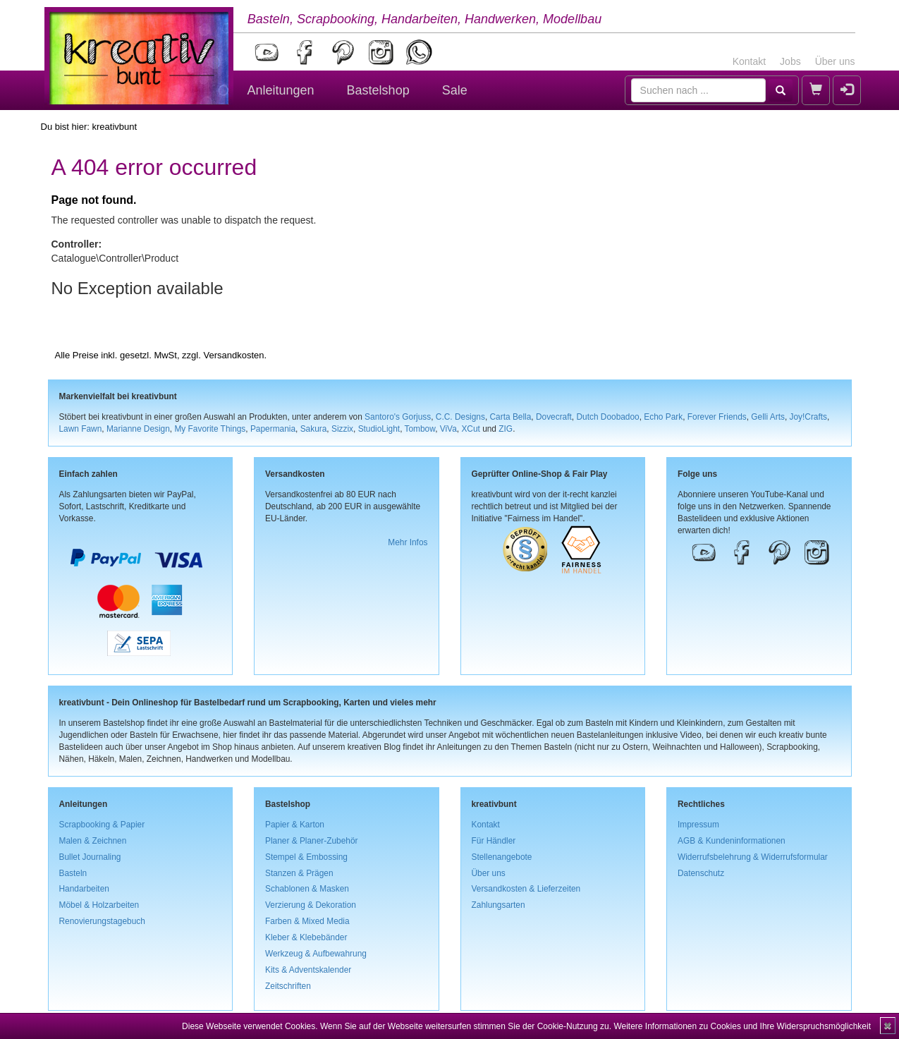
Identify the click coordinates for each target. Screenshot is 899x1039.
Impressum (698, 825)
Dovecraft (554, 417)
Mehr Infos (407, 542)
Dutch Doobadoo (607, 417)
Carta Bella (511, 417)
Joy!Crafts (809, 417)
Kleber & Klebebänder (306, 937)
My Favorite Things (209, 429)
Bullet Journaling (90, 857)
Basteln (73, 873)
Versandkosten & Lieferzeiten (526, 889)
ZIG (506, 429)
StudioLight (379, 429)
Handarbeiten (84, 889)
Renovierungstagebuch (102, 921)
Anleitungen (280, 90)
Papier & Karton (294, 825)
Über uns (835, 61)
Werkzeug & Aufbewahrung (316, 954)
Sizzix (342, 429)
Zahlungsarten (498, 905)
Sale (454, 90)
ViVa (448, 429)
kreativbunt (114, 126)
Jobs (790, 61)
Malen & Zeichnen (93, 841)
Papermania (272, 429)
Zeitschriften (288, 986)
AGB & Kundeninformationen (731, 841)
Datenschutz (701, 873)
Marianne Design (138, 429)
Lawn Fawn (80, 429)
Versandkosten (233, 355)
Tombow (420, 429)
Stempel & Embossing (306, 857)
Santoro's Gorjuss (398, 417)
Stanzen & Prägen (299, 873)
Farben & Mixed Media (307, 921)
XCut (470, 429)
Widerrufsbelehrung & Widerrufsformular (753, 857)
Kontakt (749, 61)
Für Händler (494, 841)
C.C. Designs (460, 417)
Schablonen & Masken (307, 889)
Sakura (313, 429)
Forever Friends (717, 417)
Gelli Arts (768, 417)
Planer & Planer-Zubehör (311, 841)
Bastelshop (378, 90)
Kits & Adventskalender (308, 970)
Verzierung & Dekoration (310, 905)
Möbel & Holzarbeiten (99, 905)
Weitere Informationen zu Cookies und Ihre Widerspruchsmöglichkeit (742, 1026)
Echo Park (663, 417)
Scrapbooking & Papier (102, 825)
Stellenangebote (502, 857)
